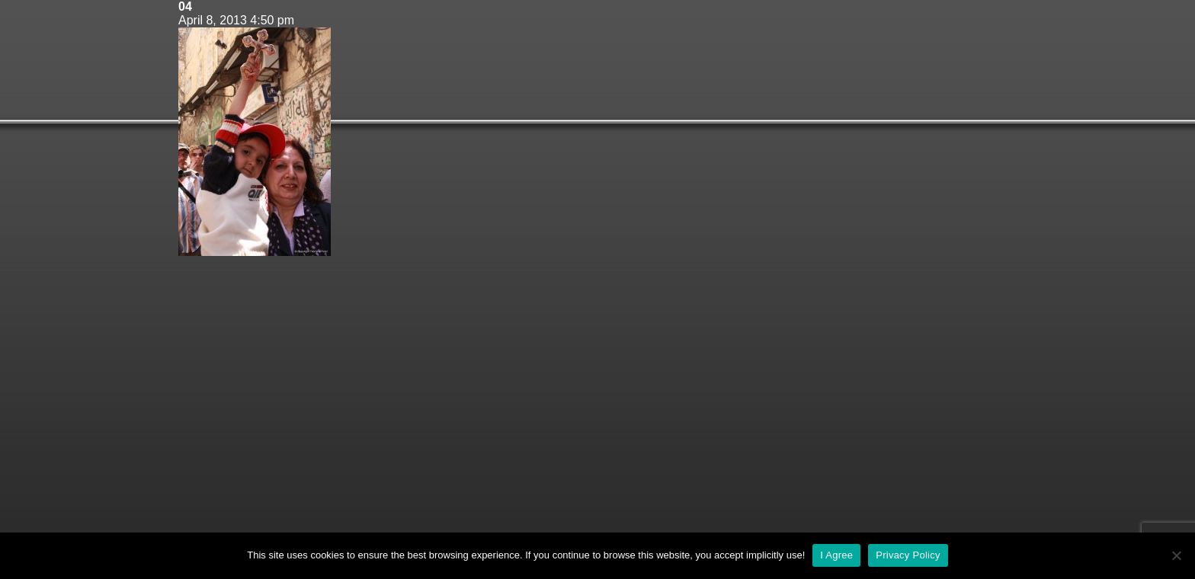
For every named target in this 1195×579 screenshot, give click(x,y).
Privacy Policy (908, 555)
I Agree (836, 555)
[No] (1176, 555)
